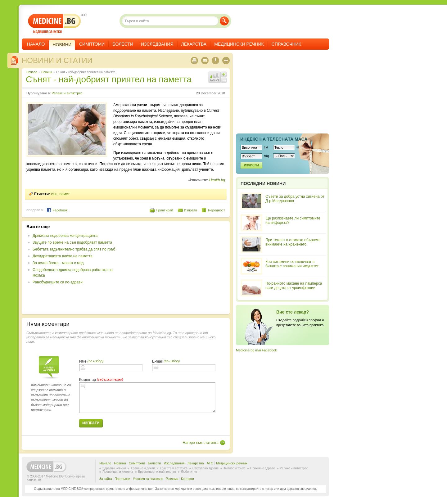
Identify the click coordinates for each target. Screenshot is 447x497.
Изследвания (157, 44)
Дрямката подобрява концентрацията (65, 235)
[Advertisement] (174, 267)
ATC (210, 463)
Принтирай (164, 210)
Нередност (216, 210)
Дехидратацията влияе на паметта (63, 256)
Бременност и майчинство (157, 471)
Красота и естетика (173, 468)
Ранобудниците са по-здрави (58, 282)
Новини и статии (57, 60)
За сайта (105, 479)
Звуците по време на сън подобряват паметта (72, 242)
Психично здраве (262, 468)
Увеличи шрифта (224, 74)
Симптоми (92, 44)
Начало (36, 44)
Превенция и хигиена (117, 471)
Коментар (87, 379)
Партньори (122, 479)
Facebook (57, 210)
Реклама (172, 479)
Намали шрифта (224, 80)
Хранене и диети (143, 468)
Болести (122, 44)
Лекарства (194, 44)
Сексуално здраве (205, 468)
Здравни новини (114, 468)
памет (64, 194)
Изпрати (190, 210)
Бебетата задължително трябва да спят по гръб (74, 249)
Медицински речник (239, 44)
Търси (224, 20)
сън (54, 194)
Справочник (286, 44)
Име (83, 361)
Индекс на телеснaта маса (273, 139)
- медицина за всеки (54, 24)
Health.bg (217, 180)
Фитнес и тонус (234, 468)
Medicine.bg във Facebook (256, 350)
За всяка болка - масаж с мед (58, 263)
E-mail (157, 361)
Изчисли (251, 165)
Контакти (187, 479)
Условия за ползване (148, 479)
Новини (46, 72)
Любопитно (189, 471)
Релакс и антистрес (67, 93)
